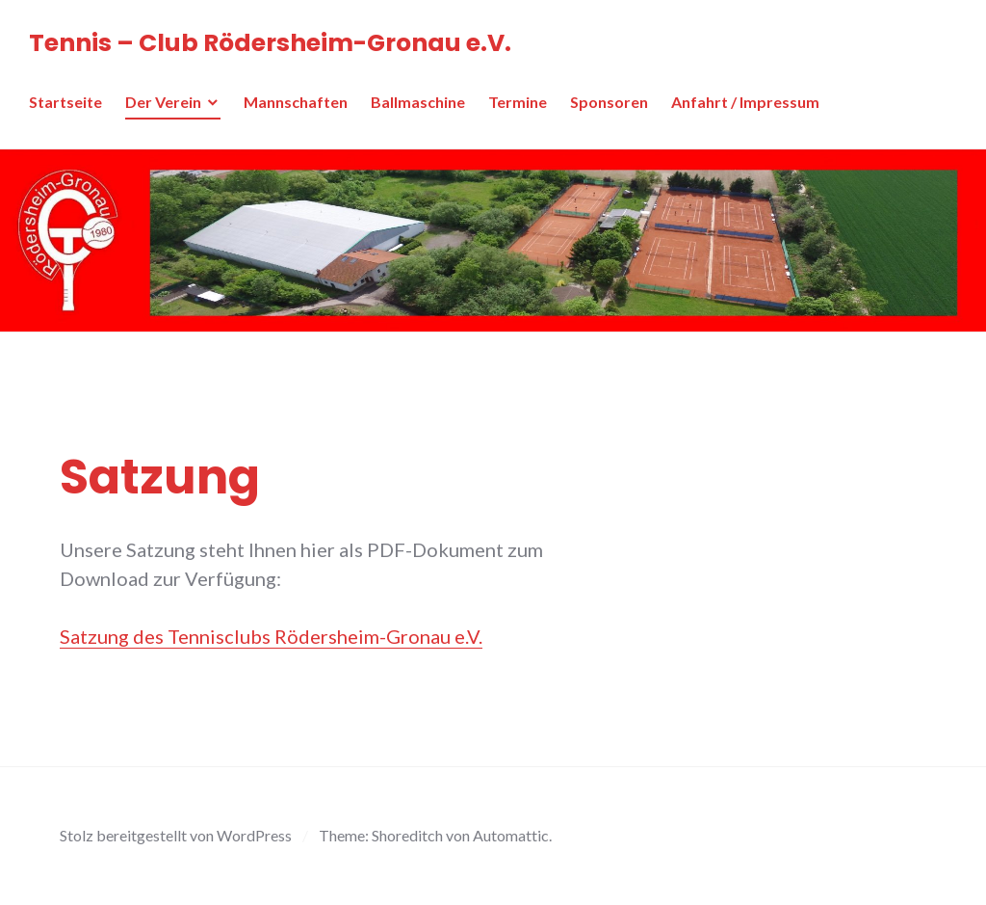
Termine (517, 102)
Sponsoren (609, 102)
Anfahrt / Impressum (745, 102)
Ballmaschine (418, 102)
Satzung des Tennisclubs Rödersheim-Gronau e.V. (271, 636)
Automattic (511, 835)
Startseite (65, 102)
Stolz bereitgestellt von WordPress (176, 835)
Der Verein (163, 102)
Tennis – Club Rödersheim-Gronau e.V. (270, 43)
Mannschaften (296, 102)
